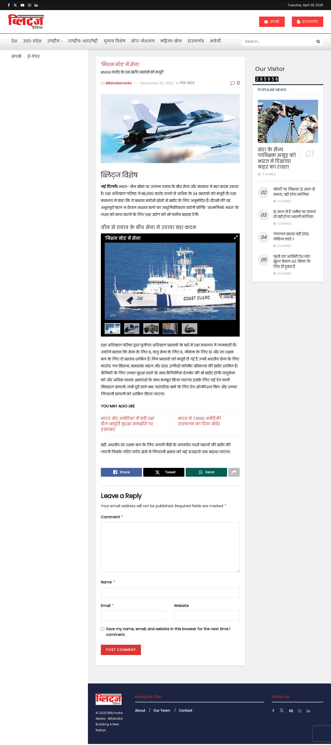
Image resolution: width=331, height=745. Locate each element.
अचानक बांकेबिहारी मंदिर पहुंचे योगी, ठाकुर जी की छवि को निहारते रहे (54, 346)
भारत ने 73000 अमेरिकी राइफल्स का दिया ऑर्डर (199, 421)
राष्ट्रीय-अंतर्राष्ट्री (83, 41)
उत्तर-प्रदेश (32, 41)
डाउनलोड (307, 21)
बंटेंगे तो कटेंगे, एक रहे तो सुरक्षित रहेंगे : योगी (52, 401)
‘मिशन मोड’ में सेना (27, 90)
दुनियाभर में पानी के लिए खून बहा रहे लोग (53, 292)
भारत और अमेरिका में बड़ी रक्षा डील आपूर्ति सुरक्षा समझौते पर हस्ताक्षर (127, 424)
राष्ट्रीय (53, 41)
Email (107, 606)
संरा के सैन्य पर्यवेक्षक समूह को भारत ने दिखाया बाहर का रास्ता (277, 158)
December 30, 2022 (157, 83)
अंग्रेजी (215, 41)
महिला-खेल (171, 41)
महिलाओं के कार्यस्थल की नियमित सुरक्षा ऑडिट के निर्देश (54, 319)
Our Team (161, 711)
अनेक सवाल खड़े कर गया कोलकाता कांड (47, 209)
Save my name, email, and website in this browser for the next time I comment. (168, 632)
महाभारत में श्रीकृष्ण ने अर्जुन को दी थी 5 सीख (53, 264)
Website (181, 606)
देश (14, 41)
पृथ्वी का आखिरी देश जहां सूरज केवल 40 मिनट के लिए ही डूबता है (292, 261)
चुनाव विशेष (114, 41)
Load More (43, 456)
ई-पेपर (33, 56)
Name (108, 583)
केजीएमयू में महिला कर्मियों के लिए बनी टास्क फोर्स (54, 374)
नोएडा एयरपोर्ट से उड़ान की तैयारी (52, 426)
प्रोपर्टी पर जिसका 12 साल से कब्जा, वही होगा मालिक (294, 192)
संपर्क (272, 21)
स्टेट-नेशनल (143, 41)
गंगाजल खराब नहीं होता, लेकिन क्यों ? (291, 236)
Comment (112, 518)
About (140, 711)
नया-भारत (186, 83)
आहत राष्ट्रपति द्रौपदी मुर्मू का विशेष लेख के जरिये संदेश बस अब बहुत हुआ (53, 118)
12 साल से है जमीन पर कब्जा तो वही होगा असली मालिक (294, 214)
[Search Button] (318, 41)
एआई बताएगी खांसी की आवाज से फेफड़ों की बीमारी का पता (52, 237)
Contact (185, 711)
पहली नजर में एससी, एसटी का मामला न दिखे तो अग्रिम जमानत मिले (51, 174)
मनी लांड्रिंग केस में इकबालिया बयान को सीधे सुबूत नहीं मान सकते (54, 145)
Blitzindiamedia (119, 83)
